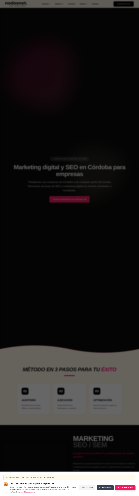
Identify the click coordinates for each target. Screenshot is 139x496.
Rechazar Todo (105, 487)
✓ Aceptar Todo (125, 487)
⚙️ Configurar (87, 487)
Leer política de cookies (27, 492)
